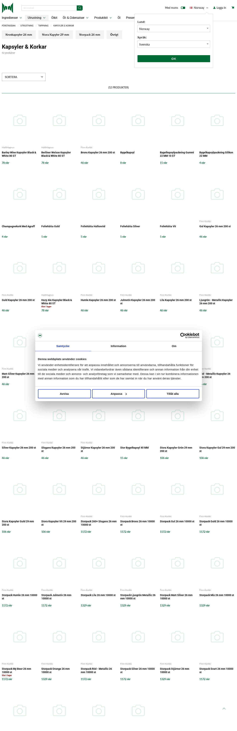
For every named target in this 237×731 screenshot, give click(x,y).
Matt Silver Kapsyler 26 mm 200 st (18, 376)
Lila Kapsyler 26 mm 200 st (176, 300)
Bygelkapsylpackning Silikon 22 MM (216, 154)
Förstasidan (8, 25)
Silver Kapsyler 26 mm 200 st (19, 447)
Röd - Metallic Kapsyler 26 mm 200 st (214, 376)
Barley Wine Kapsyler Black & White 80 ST (19, 154)
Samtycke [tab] (62, 346)
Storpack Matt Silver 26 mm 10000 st (176, 597)
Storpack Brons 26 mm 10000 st (137, 523)
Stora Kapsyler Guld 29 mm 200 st (18, 523)
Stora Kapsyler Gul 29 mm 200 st (217, 449)
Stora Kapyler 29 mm (63, 35)
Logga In (219, 7)
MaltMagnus (8, 147)
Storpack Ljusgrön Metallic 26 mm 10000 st (137, 597)
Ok (173, 58)
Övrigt (132, 35)
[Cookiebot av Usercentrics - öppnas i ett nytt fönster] (183, 335)
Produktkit (103, 18)
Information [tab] (118, 346)
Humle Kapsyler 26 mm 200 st (98, 300)
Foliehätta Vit (168, 226)
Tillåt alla (173, 393)
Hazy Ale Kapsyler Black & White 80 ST (56, 302)
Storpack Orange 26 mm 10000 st (55, 671)
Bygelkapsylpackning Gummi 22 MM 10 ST (177, 154)
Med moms (175, 8)
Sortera (24, 77)
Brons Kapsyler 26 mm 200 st (98, 152)
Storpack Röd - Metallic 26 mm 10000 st (96, 671)
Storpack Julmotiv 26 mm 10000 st (56, 597)
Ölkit (54, 17)
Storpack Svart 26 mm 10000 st (216, 671)
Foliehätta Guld (50, 226)
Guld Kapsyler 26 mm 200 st (18, 300)
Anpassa (119, 393)
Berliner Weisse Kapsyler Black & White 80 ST (56, 154)
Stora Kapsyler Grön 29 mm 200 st (176, 449)
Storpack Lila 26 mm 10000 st (98, 595)
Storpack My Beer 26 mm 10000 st (16, 671)
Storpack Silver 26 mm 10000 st (137, 671)
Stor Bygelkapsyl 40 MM (134, 447)
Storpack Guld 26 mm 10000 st (216, 523)
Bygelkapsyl (127, 152)
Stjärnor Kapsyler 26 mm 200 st (98, 449)
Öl (119, 17)
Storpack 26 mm (102, 35)
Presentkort (133, 17)
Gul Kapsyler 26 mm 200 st (215, 226)
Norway (199, 7)
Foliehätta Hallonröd (93, 226)
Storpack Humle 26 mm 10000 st (19, 597)
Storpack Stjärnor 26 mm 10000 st (174, 671)
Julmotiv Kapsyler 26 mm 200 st (137, 302)
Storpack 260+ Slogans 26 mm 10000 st (99, 523)
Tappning (43, 25)
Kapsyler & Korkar (63, 25)
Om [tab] (174, 346)
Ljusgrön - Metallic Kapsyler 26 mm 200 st (216, 302)
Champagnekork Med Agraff (18, 226)
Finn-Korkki (86, 147)
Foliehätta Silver (130, 226)
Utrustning (37, 18)
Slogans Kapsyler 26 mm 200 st (58, 449)
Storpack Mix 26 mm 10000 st (216, 595)
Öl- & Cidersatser (76, 18)
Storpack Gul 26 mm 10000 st (177, 521)
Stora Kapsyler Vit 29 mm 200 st (58, 523)
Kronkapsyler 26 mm (21, 35)
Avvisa (64, 393)
